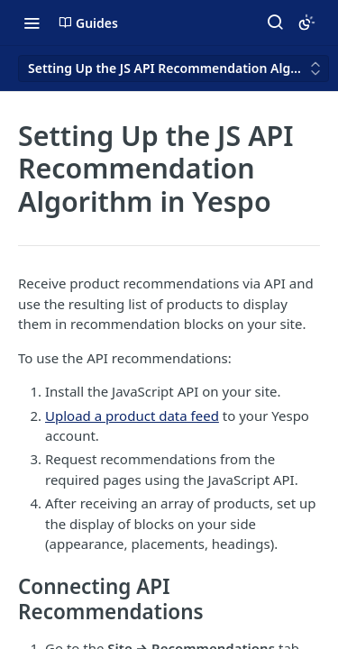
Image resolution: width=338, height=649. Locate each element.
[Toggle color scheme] (306, 22)
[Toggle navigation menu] (31, 22)
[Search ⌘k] (274, 22)
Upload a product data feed (132, 416)
